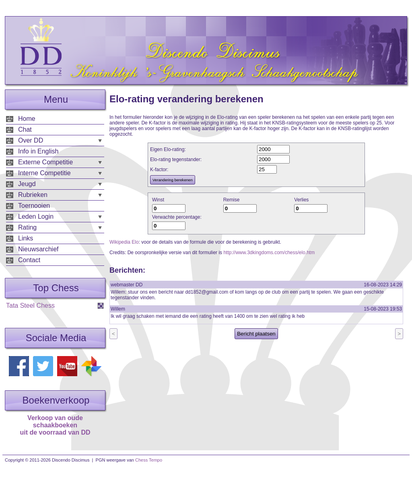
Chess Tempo (148, 460)
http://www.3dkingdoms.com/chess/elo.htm (269, 252)
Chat (25, 129)
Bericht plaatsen (256, 334)
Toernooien (34, 205)
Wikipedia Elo (124, 242)
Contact (29, 260)
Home (26, 118)
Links (25, 238)
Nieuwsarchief (38, 249)
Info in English (38, 151)
